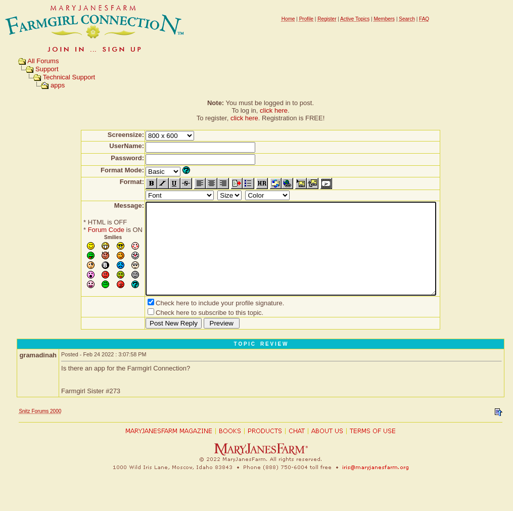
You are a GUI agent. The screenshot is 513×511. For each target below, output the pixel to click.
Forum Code (88, 230)
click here (274, 110)
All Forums (43, 61)
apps (58, 85)
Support (47, 69)
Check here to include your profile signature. (202, 321)
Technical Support (69, 77)
